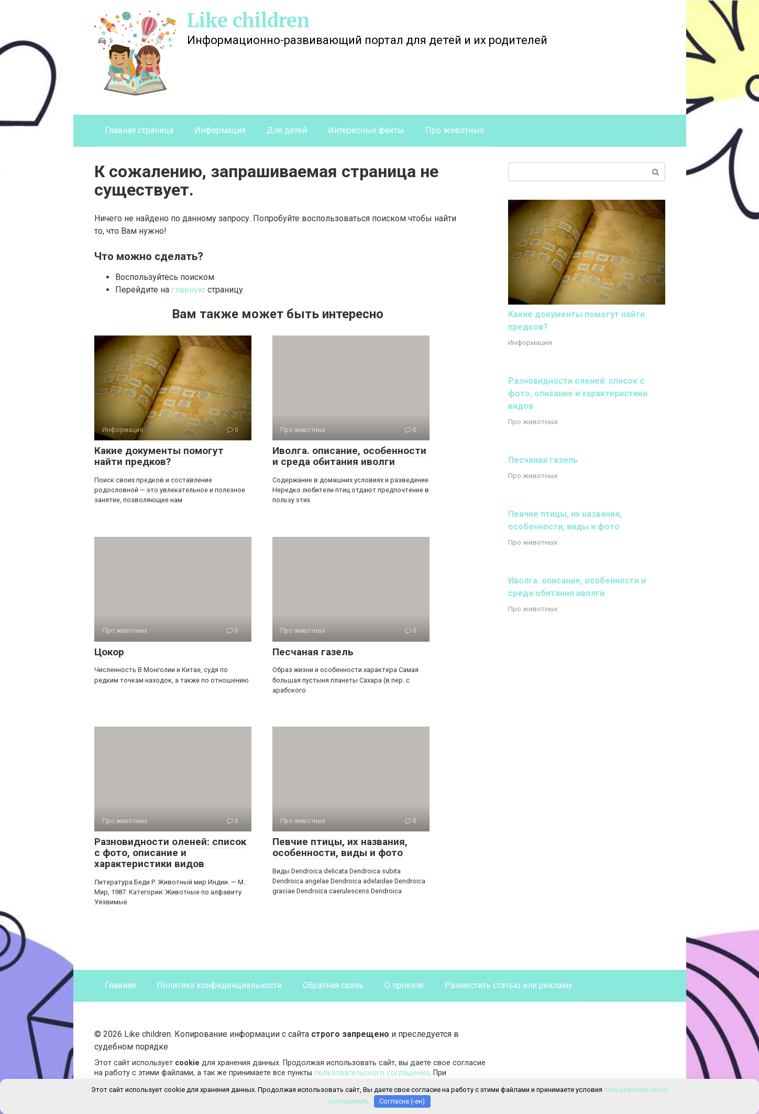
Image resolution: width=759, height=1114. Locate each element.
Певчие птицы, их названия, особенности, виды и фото (340, 847)
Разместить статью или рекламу (509, 985)
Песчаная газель (313, 652)
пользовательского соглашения (372, 1072)
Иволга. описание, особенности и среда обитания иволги (349, 456)
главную (188, 290)
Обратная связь (333, 985)
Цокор (109, 652)
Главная (120, 985)
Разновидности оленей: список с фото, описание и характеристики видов (170, 853)
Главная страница (139, 130)
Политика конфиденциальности (219, 985)
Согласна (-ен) (402, 1101)
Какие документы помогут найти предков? (159, 456)
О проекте (404, 985)
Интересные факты (366, 130)
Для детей (287, 130)
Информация (220, 130)
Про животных (454, 130)
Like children (248, 21)
